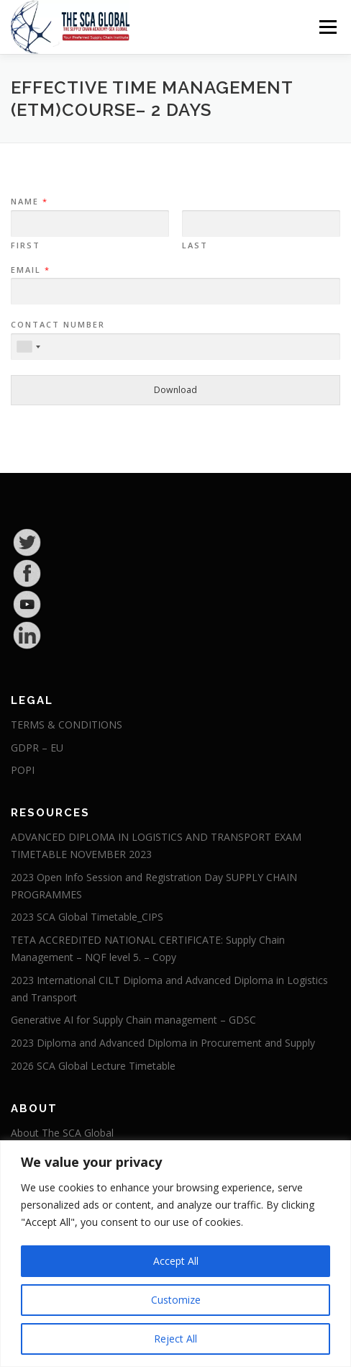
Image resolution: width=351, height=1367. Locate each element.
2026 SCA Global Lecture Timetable (93, 1066)
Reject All (175, 1338)
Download (175, 390)
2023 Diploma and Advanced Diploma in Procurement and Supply (163, 1043)
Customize (176, 1300)
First (25, 245)
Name (29, 202)
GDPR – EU (37, 747)
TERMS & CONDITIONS (66, 724)
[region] (175, 1253)
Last (195, 245)
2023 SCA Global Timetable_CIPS (87, 917)
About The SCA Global (62, 1133)
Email (30, 270)
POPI (23, 770)
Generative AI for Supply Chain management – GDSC (133, 1020)
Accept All (176, 1261)
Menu (327, 27)
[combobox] (28, 347)
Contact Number (58, 325)
